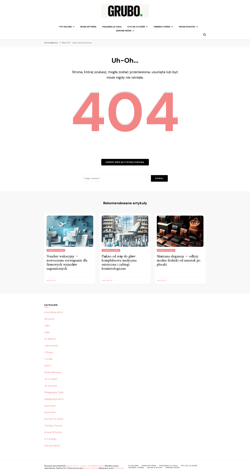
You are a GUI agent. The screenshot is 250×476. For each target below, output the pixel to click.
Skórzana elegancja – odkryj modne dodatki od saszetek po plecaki (178, 260)
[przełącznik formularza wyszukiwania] (204, 34)
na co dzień (50, 379)
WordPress (119, 468)
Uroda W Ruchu (187, 26)
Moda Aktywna (88, 26)
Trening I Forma (161, 26)
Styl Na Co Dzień (136, 26)
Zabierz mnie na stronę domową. (125, 162)
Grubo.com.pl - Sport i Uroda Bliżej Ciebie (85, 466)
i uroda (48, 359)
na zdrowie (50, 385)
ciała (47, 325)
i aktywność (51, 345)
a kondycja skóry (55, 250)
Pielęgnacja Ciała (112, 26)
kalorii (47, 365)
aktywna (49, 319)
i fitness (48, 352)
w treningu (50, 439)
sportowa (49, 405)
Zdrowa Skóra (123, 30)
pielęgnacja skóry (54, 399)
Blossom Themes (91, 468)
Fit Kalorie (66, 26)
